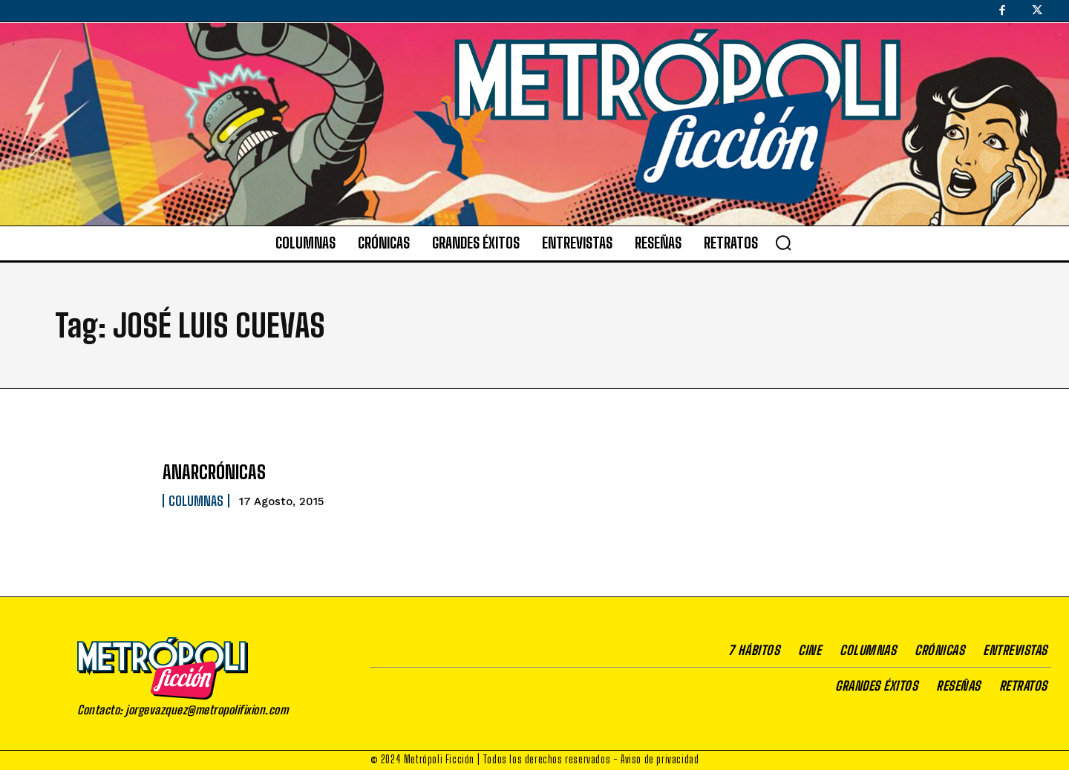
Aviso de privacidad (660, 759)
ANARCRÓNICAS (214, 472)
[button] (783, 242)
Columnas (196, 500)
